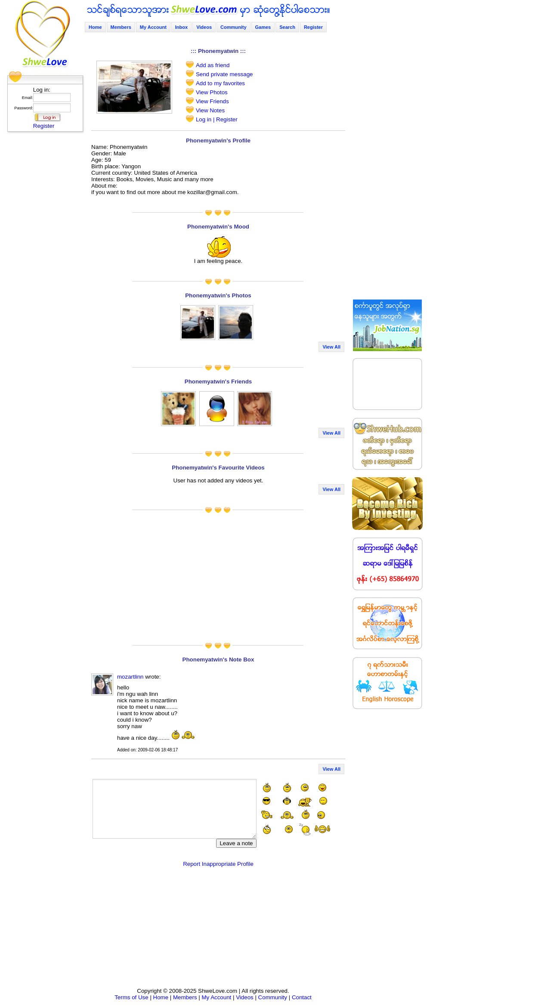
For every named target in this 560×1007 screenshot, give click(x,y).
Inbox (181, 27)
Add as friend (213, 65)
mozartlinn (130, 676)
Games (263, 27)
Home (95, 27)
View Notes (210, 110)
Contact (302, 997)
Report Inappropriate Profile (218, 864)
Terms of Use (131, 997)
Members (121, 27)
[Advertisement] (42, 265)
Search (287, 27)
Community (233, 27)
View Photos (212, 92)
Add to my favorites (220, 83)
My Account (153, 27)
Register (44, 126)
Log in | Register (217, 119)
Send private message (224, 74)
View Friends (212, 101)
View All (331, 346)
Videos (204, 27)
